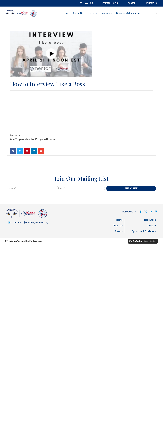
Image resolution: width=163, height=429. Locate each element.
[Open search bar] (156, 13)
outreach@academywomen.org (30, 222)
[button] (76, 3)
